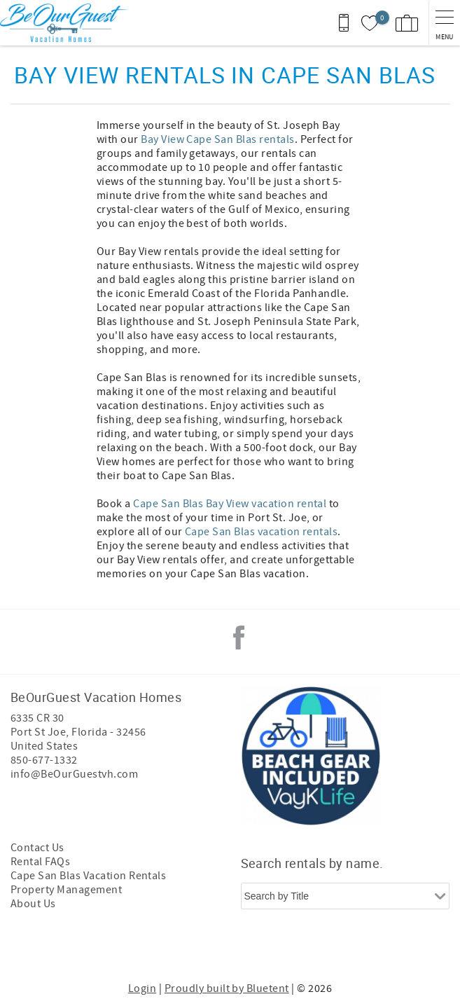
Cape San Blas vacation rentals (261, 532)
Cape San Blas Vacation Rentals (88, 876)
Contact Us (37, 848)
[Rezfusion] (282, 948)
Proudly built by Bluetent (227, 988)
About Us (33, 904)
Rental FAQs (40, 862)
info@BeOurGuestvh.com (74, 774)
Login (142, 988)
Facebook (239, 637)
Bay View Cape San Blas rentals (217, 139)
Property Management (66, 890)
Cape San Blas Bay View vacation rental (229, 504)
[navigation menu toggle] (444, 23)
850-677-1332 (44, 760)
